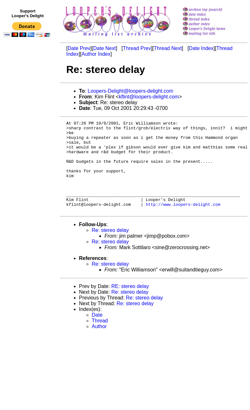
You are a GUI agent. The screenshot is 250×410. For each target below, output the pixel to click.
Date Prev (79, 48)
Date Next (104, 48)
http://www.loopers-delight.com (183, 221)
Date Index (201, 48)
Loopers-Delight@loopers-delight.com (130, 91)
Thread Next (168, 48)
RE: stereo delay (130, 304)
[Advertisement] (28, 171)
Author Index (96, 54)
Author (99, 344)
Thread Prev (137, 48)
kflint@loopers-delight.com (149, 96)
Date (97, 333)
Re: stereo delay (110, 248)
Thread (100, 339)
